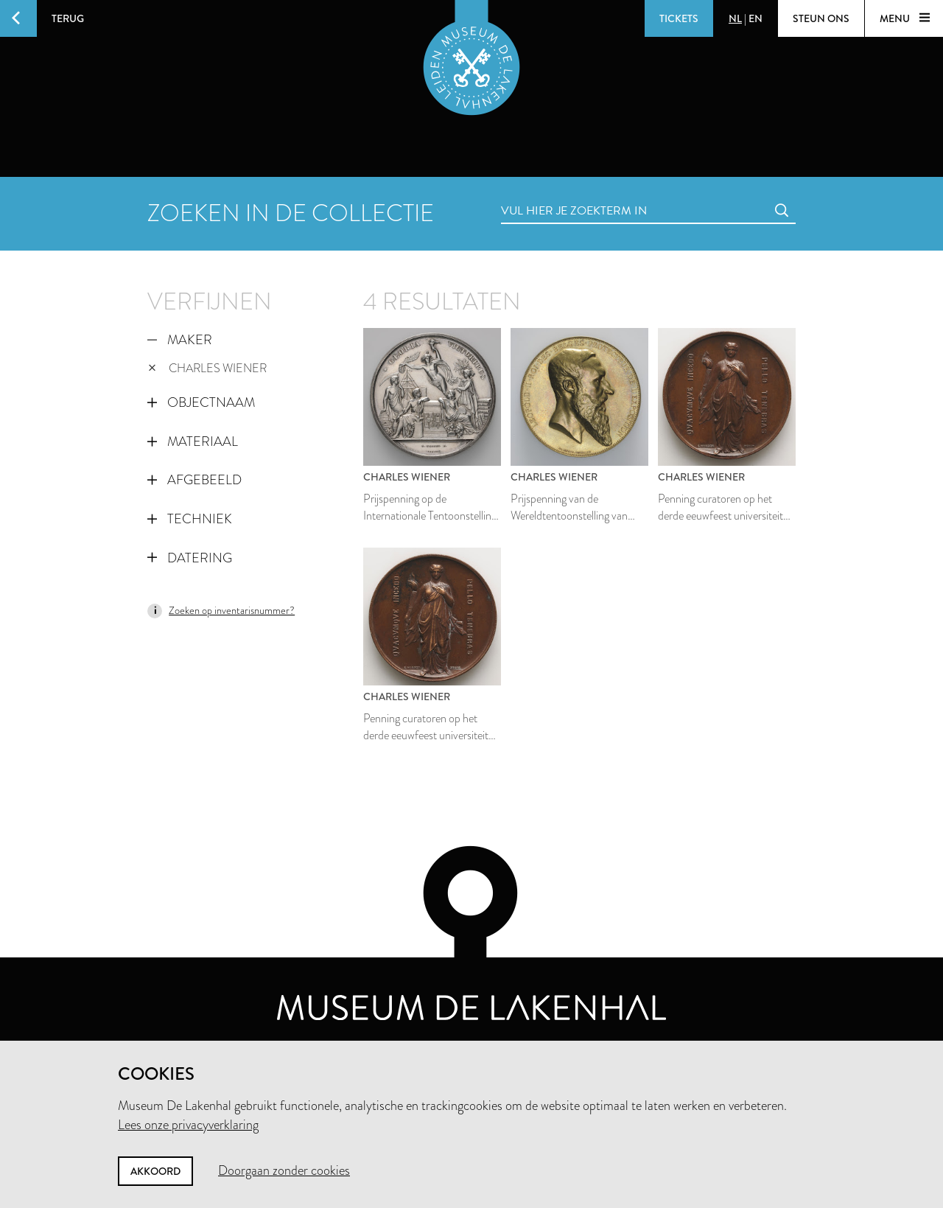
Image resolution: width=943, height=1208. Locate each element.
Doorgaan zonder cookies (284, 1170)
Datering (189, 558)
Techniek (189, 518)
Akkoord (155, 1171)
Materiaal (192, 441)
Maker (179, 339)
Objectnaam (201, 402)
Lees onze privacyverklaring (188, 1124)
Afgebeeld (194, 479)
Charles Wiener (207, 368)
